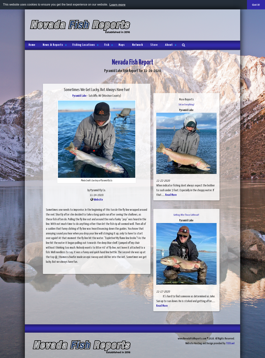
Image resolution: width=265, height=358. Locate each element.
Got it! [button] (256, 4)
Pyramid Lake (79, 95)
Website (98, 199)
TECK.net (230, 343)
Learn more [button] (117, 4)
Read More (171, 195)
